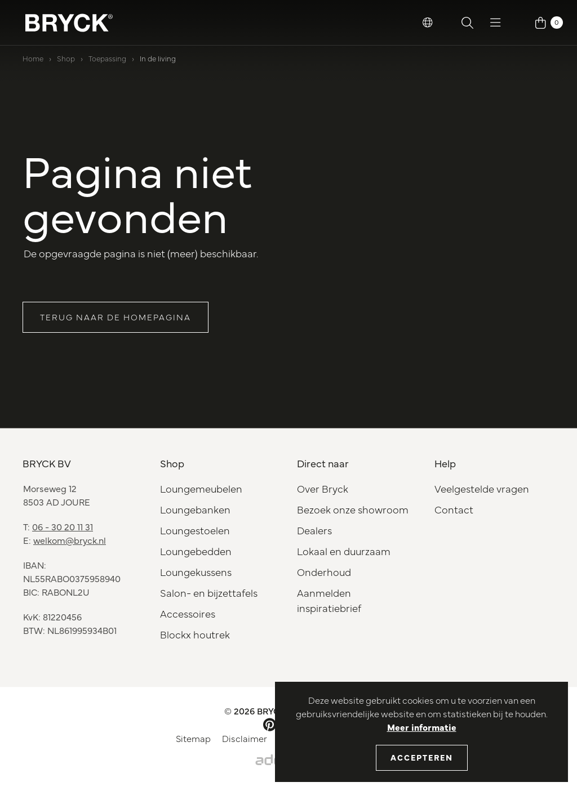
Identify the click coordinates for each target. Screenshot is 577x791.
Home (33, 58)
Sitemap (193, 738)
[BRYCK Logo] (69, 22)
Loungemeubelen (201, 488)
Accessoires (187, 613)
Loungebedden (196, 551)
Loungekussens (196, 572)
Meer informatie (421, 727)
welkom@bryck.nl (69, 540)
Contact (453, 509)
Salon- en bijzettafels (209, 593)
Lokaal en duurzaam (343, 551)
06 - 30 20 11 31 (62, 526)
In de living (158, 58)
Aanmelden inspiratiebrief (329, 600)
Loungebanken (195, 509)
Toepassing (107, 58)
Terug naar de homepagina (115, 317)
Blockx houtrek (195, 634)
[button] (428, 22)
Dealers (314, 530)
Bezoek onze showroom (353, 509)
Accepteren (421, 757)
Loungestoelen (195, 530)
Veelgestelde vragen (481, 488)
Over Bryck (322, 488)
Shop (66, 58)
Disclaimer (244, 738)
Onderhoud (324, 572)
